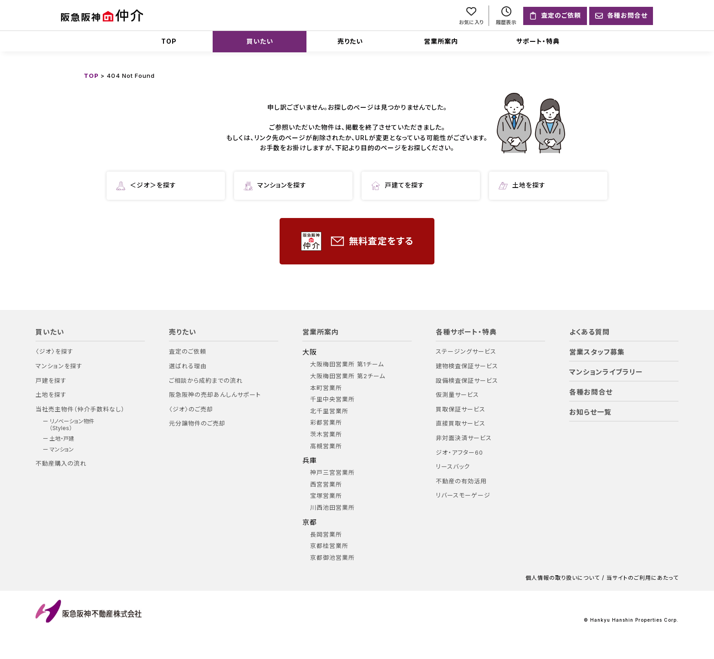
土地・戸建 (62, 439)
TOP (169, 41)
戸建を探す (51, 380)
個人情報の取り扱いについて (562, 578)
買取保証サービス (460, 409)
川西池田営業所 (332, 507)
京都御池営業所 (332, 557)
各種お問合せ (590, 392)
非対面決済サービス (464, 438)
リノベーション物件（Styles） (72, 424)
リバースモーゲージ (463, 495)
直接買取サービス (460, 423)
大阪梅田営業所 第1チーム (347, 364)
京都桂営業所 (329, 545)
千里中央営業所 (332, 399)
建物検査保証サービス (467, 366)
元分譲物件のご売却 (197, 423)
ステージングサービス (466, 351)
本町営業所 (326, 388)
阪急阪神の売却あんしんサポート (215, 394)
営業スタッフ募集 (597, 352)
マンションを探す (275, 185)
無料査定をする (357, 241)
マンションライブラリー (606, 372)
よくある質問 (589, 332)
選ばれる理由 (188, 366)
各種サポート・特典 (466, 332)
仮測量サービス (457, 394)
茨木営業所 (326, 434)
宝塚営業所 (326, 495)
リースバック (453, 466)
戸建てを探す (397, 185)
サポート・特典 (538, 41)
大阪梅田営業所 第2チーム (347, 376)
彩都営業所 (326, 422)
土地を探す (522, 185)
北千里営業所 (329, 411)
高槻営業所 (326, 446)
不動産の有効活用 (461, 481)
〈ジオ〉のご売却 (191, 409)
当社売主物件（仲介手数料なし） (80, 409)
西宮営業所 (326, 484)
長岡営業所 (326, 534)
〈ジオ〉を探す (54, 351)
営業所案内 (441, 41)
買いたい (259, 41)
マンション (62, 449)
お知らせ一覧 (590, 412)
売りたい (350, 41)
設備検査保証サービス (467, 380)
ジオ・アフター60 (459, 452)
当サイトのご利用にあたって (642, 578)
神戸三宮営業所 (332, 472)
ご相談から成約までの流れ (206, 380)
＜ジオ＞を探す (146, 185)
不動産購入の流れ (61, 463)
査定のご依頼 (187, 351)
